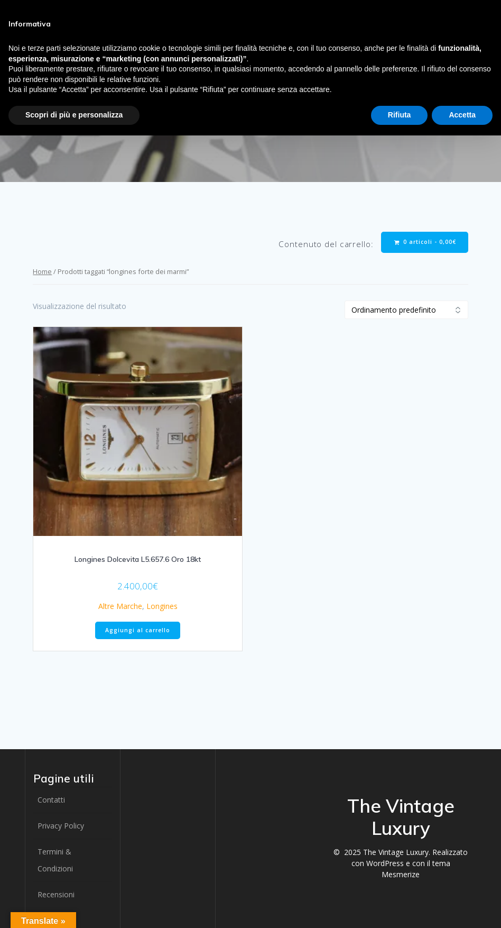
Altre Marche (120, 606)
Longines (162, 606)
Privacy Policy (61, 826)
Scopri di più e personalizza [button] (74, 115)
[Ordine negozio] (406, 310)
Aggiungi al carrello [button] (137, 630)
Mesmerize (401, 874)
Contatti (51, 800)
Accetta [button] (462, 115)
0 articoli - (425, 242)
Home (42, 271)
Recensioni (56, 894)
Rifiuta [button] (399, 115)
